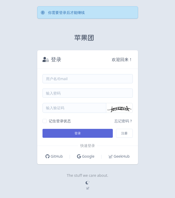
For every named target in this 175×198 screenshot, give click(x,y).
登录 (78, 133)
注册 (124, 133)
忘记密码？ (123, 120)
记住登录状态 (60, 120)
